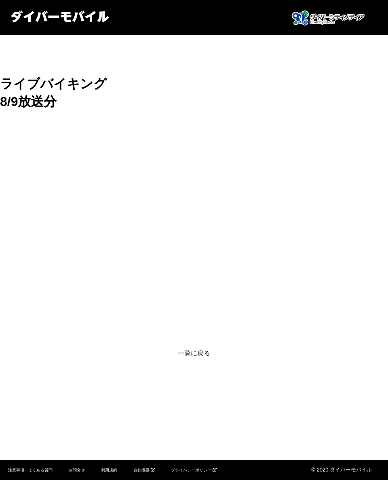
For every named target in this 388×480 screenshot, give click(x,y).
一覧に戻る (194, 353)
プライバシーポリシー (191, 470)
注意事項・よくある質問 (30, 470)
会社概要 (141, 470)
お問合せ (77, 470)
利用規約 (109, 470)
